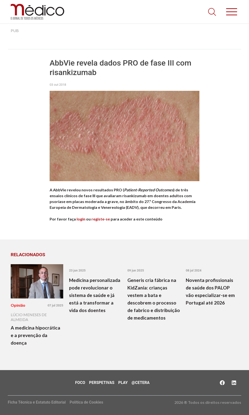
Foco (80, 382)
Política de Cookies (86, 402)
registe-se (100, 219)
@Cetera (141, 382)
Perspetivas (101, 382)
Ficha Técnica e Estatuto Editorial (37, 402)
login (81, 219)
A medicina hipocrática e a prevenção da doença (35, 335)
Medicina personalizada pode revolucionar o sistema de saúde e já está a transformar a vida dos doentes (94, 295)
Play (123, 382)
